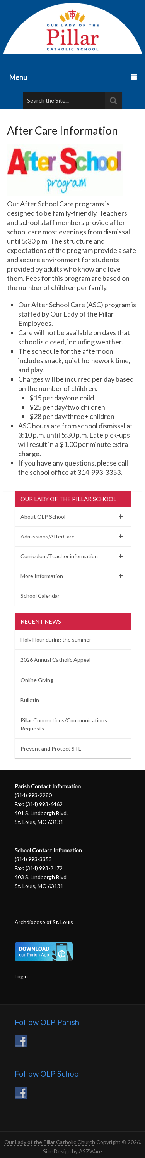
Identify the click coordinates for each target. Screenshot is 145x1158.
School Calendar (40, 595)
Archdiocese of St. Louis (44, 922)
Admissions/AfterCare (47, 536)
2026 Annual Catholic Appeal (55, 659)
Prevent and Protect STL (50, 748)
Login (21, 976)
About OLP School (42, 516)
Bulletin (29, 700)
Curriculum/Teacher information (59, 556)
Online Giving (36, 680)
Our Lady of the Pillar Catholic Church (49, 1142)
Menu (18, 77)
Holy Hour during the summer (55, 639)
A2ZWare (90, 1151)
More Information (41, 576)
